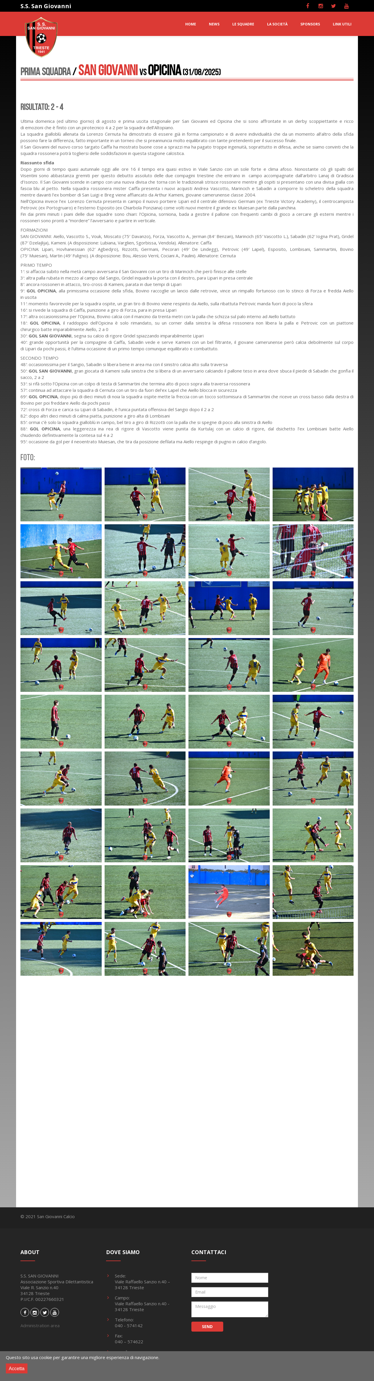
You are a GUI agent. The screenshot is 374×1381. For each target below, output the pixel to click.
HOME (190, 24)
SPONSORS (310, 24)
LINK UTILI (342, 24)
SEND (207, 1326)
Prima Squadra (45, 71)
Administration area (40, 1325)
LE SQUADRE (243, 24)
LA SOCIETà (277, 24)
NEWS (214, 24)
